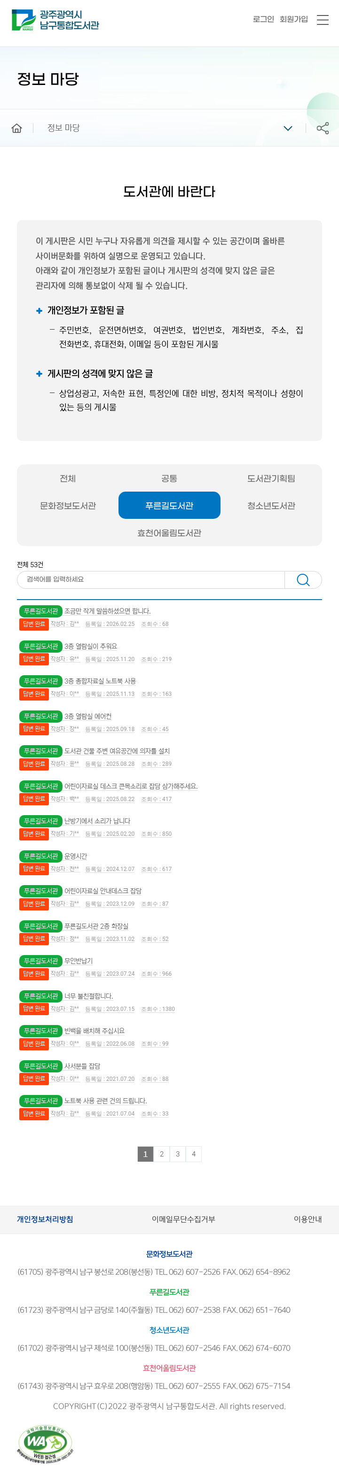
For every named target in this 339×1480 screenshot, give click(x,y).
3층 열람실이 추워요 (90, 646)
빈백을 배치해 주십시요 (94, 1031)
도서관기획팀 (271, 479)
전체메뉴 (323, 20)
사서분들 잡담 (82, 1066)
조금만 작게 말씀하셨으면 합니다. (107, 611)
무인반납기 (78, 961)
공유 (322, 127)
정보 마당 (63, 128)
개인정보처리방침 (45, 1220)
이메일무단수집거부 (183, 1220)
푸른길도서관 (169, 506)
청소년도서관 (271, 506)
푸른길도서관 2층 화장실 (96, 926)
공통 (169, 479)
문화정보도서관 (68, 506)
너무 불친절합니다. (88, 996)
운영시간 (75, 856)
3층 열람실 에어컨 (87, 716)
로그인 (263, 19)
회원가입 (294, 19)
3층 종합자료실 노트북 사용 (100, 681)
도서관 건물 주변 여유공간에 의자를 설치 (117, 751)
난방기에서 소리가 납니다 (97, 821)
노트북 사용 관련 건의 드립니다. (105, 1101)
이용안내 (308, 1220)
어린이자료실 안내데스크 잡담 (103, 891)
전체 (68, 479)
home (10, 113)
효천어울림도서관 (169, 534)
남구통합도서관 (24, 13)
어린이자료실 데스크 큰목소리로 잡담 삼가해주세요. (131, 786)
